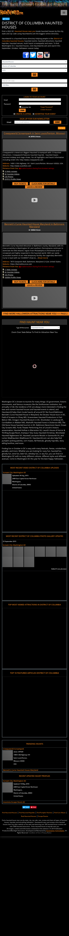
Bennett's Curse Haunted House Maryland (20, 770)
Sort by (62, 128)
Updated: (21, 784)
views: (18, 752)
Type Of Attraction (22, 328)
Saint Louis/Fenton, (20, 758)
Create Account (46, 110)
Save (34, 807)
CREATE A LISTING (23, 114)
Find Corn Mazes (60, 813)
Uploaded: (20, 475)
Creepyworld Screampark (13, 749)
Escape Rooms (43, 816)
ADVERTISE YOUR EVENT (45, 114)
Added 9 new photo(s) (58, 569)
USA (15, 764)
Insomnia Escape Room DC (14, 802)
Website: (6, 166)
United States (17, 488)
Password (7, 104)
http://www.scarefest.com (20, 166)
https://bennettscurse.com (21, 264)
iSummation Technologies (55, 831)
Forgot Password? (47, 107)
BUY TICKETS (20, 183)
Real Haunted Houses (28, 816)
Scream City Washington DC (14, 472)
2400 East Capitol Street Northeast (24, 479)
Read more (42, 258)
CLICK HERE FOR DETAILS (43, 183)
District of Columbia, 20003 (21, 485)
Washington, (16, 482)
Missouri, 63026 (19, 761)
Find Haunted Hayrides (27, 813)
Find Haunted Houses (9, 813)
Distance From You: (11, 168)
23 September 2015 (9, 541)
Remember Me (25, 107)
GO (34, 75)
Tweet (7, 19)
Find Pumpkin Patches (44, 813)
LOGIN (22, 110)
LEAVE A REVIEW (34, 187)
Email (6, 100)
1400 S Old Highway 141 (22, 755)
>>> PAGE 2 (35, 314)
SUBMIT (57, 122)
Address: (6, 163)
